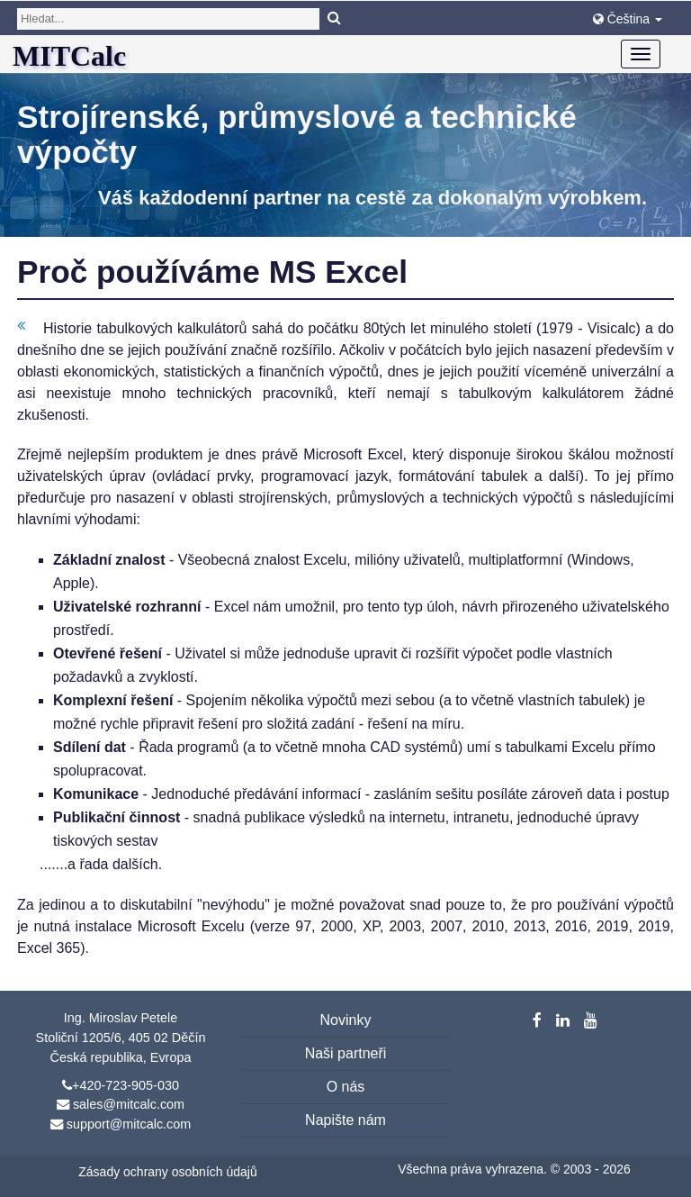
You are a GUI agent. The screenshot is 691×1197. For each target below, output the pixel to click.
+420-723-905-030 (125, 1085)
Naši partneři (346, 1053)
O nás (346, 1086)
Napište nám (345, 1120)
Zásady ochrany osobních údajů (167, 1172)
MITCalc (69, 55)
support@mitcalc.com (129, 1124)
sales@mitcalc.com (128, 1104)
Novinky (346, 1020)
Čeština (627, 19)
